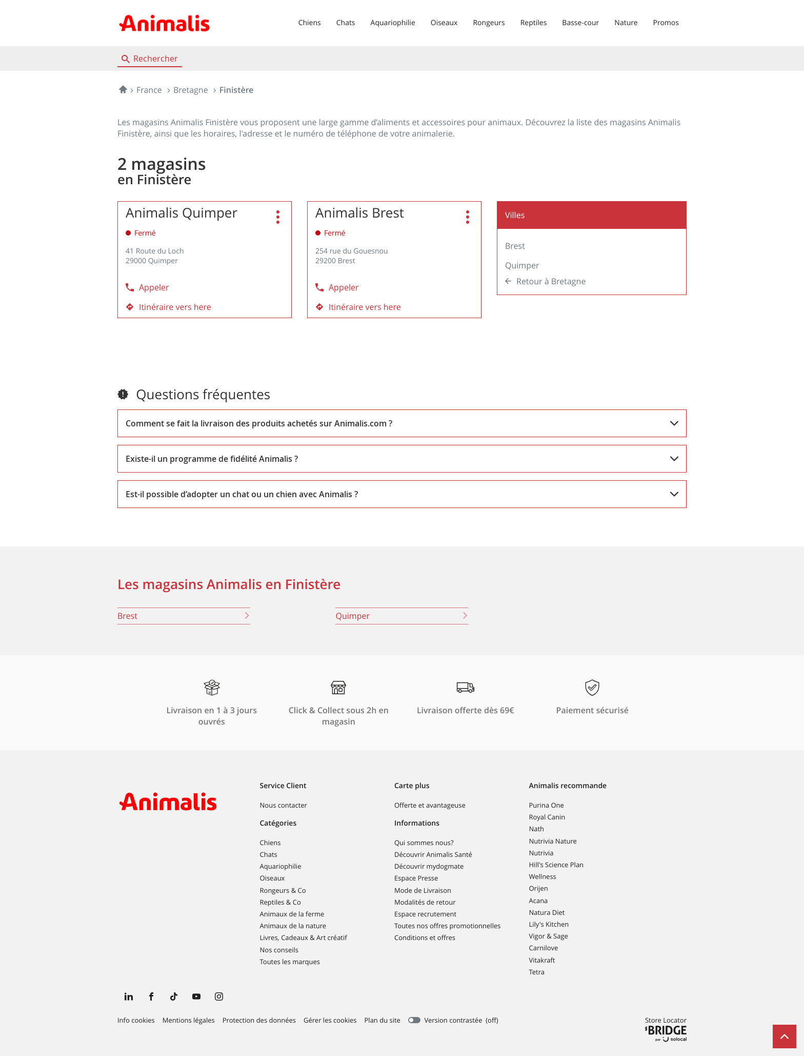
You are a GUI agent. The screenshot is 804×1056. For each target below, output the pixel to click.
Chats (345, 23)
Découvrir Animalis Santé (433, 854)
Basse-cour (580, 23)
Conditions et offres (424, 937)
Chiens (309, 23)
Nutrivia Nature (553, 841)
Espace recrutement (425, 914)
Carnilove (543, 948)
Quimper (522, 265)
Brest (515, 245)
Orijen (538, 888)
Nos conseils (279, 950)
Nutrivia (541, 853)
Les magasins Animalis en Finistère (228, 584)
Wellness (542, 876)
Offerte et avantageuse (430, 805)
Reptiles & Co (280, 902)
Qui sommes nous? (423, 842)
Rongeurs (489, 23)
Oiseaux (444, 23)
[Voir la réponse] (402, 423)
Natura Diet (547, 912)
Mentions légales (189, 1020)
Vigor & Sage (548, 936)
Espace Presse (416, 878)
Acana (538, 900)
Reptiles (533, 23)
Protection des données (259, 1020)
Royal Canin (547, 817)
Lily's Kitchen (549, 924)
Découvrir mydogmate (429, 866)
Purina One (546, 805)
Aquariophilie (393, 23)
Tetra (537, 972)
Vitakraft (542, 960)
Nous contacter (283, 805)
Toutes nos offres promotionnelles (447, 926)
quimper (401, 615)
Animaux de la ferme (292, 914)
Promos (666, 23)
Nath (537, 829)
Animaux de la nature (293, 926)
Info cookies (136, 1020)
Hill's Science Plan (556, 864)
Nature (625, 23)
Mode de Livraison (422, 890)
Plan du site (382, 1020)
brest (183, 615)
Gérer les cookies (330, 1020)
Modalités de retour (425, 902)
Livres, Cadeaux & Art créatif (303, 937)
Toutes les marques (290, 961)
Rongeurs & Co (283, 890)
